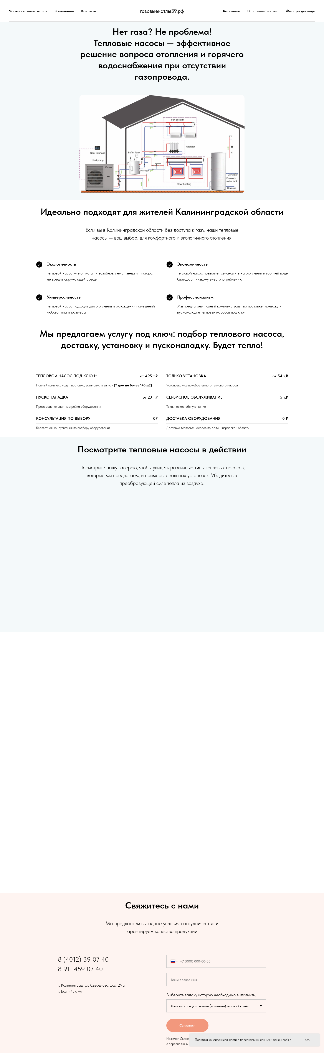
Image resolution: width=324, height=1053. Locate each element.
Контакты (88, 11)
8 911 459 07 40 (80, 969)
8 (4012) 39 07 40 (83, 959)
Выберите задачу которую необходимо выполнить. (211, 994)
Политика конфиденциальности (216, 1040)
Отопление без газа (262, 11)
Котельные (231, 11)
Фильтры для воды (300, 11)
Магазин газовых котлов (28, 11)
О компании (64, 11)
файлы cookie (282, 1040)
